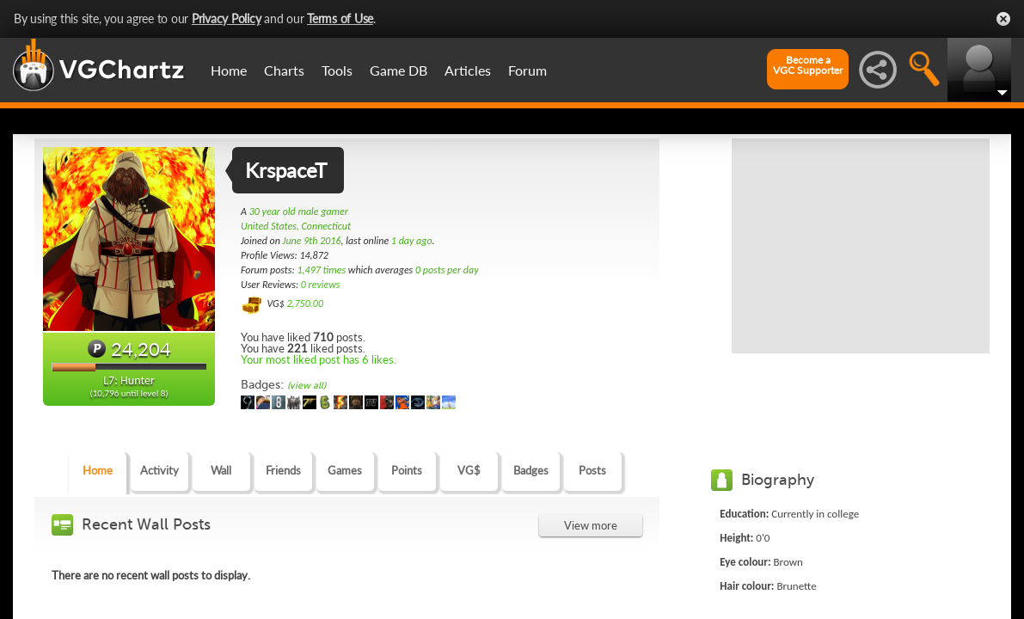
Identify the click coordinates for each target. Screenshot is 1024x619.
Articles (468, 70)
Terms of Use (340, 18)
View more (590, 525)
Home (229, 70)
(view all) (306, 385)
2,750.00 (304, 303)
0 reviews (320, 285)
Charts (284, 70)
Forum (527, 70)
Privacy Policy (226, 18)
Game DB (398, 70)
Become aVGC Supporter (808, 65)
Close (1003, 19)
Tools (337, 70)
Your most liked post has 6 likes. (318, 359)
